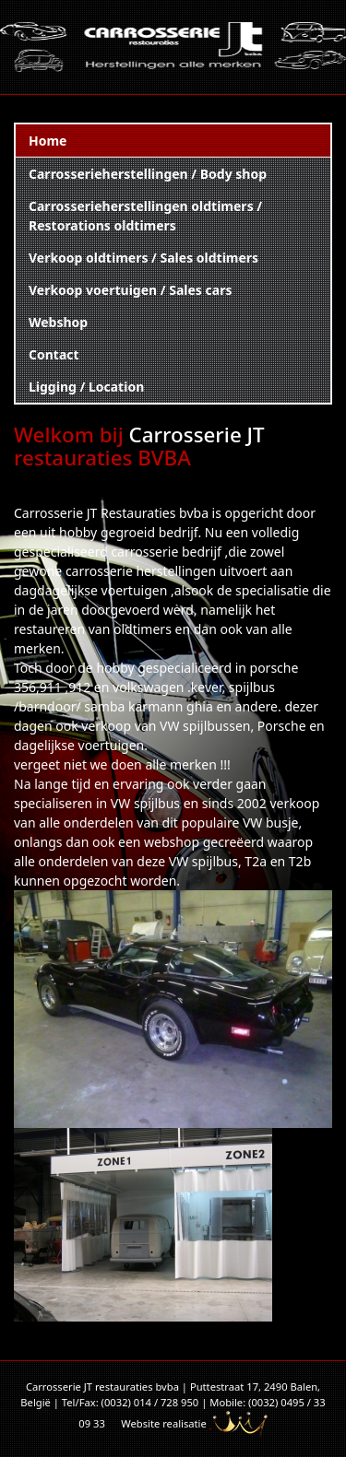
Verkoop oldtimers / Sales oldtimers (143, 257)
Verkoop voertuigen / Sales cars (130, 290)
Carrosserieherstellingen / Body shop (148, 173)
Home (47, 140)
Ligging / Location (86, 386)
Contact (54, 354)
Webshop (58, 322)
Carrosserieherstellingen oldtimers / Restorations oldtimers (145, 215)
